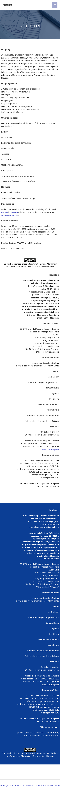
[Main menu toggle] (55, 5)
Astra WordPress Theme (49, 785)
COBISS (4, 212)
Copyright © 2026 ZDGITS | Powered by (30, 785)
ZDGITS (7, 5)
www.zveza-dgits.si (9, 215)
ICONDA (14, 212)
